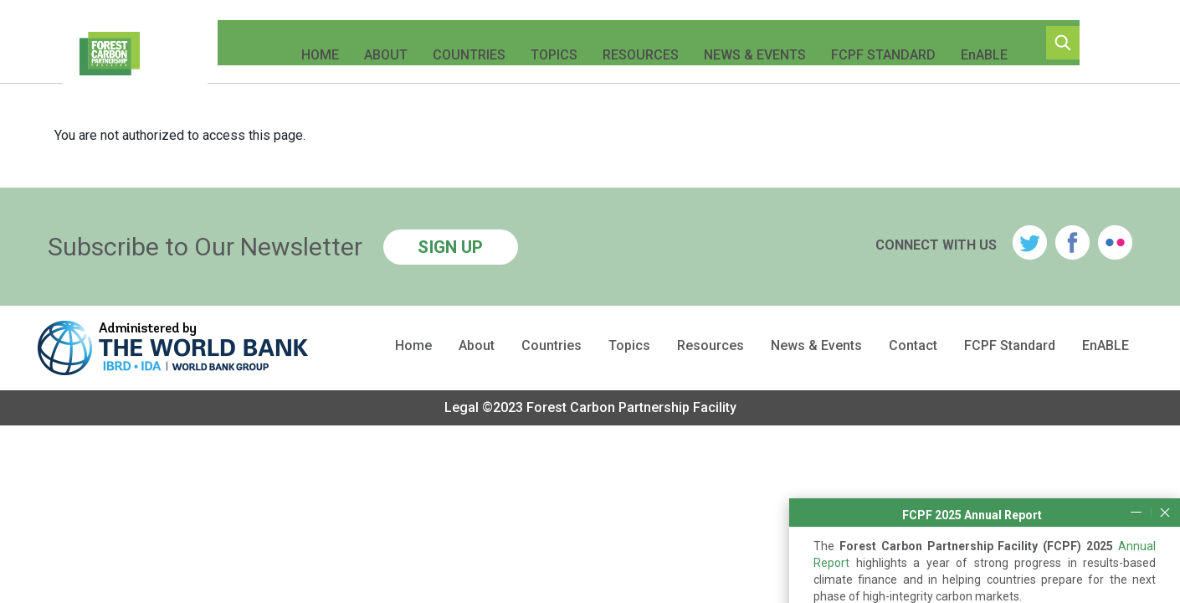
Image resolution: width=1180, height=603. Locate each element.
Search (1083, 42)
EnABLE (972, 42)
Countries (457, 42)
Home (308, 42)
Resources (629, 42)
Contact (913, 346)
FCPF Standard (871, 42)
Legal (461, 407)
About (374, 42)
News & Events (743, 42)
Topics (542, 42)
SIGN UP (450, 247)
